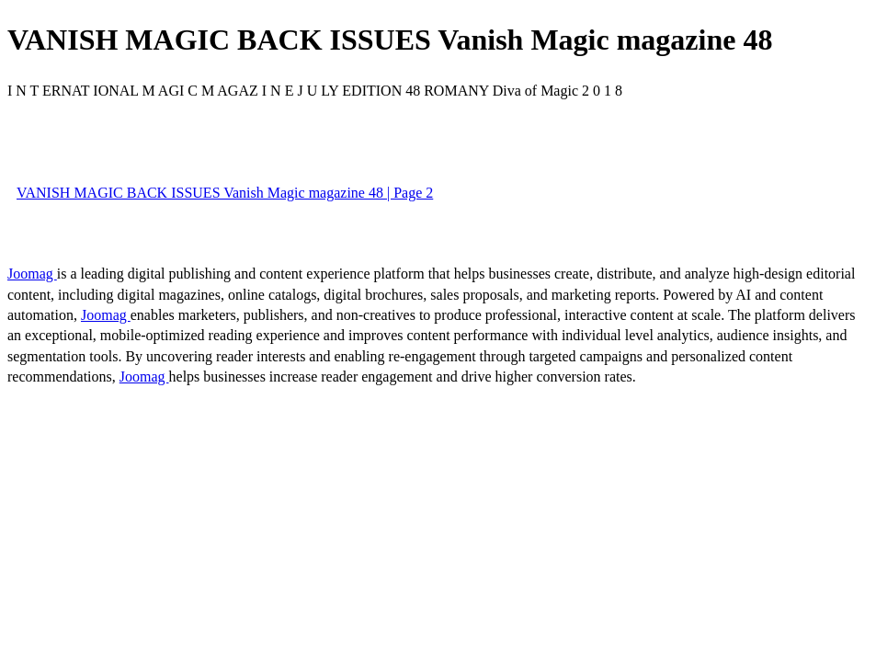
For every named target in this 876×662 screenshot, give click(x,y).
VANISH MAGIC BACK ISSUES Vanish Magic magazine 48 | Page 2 (225, 192)
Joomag (32, 273)
